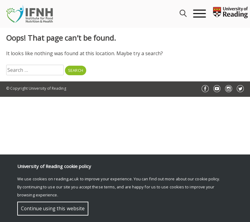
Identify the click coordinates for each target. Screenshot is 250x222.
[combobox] (182, 14)
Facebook (205, 88)
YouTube (216, 88)
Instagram (228, 88)
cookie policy (207, 179)
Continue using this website (53, 208)
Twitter (240, 88)
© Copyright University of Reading (36, 88)
